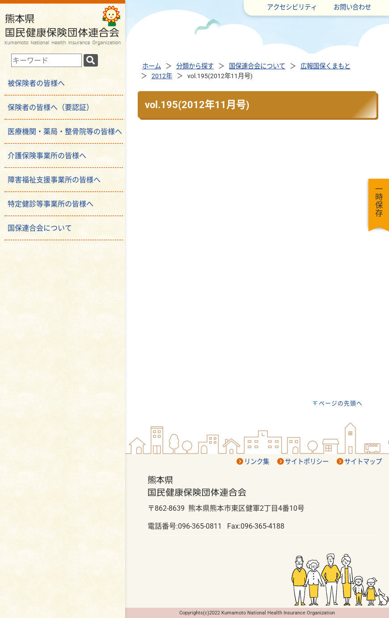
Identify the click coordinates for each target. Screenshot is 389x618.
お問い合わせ (352, 7)
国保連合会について (257, 66)
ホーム (151, 66)
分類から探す (195, 66)
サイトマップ (363, 462)
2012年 (162, 76)
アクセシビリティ (292, 7)
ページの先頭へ (341, 403)
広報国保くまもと (325, 66)
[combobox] (46, 60)
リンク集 (256, 462)
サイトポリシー (307, 462)
